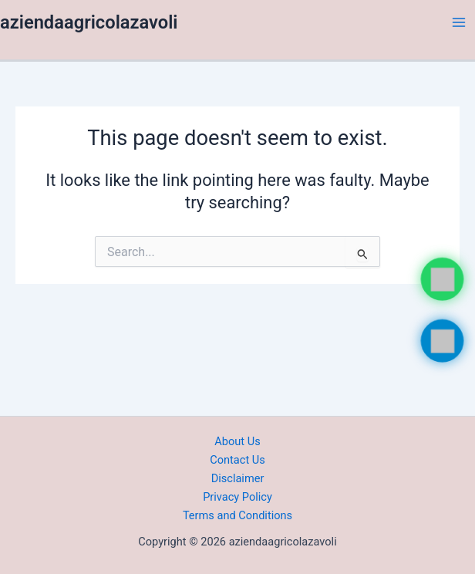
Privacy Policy (237, 497)
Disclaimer (237, 478)
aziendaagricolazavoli (89, 22)
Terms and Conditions (237, 515)
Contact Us (237, 460)
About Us (237, 441)
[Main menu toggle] (459, 22)
